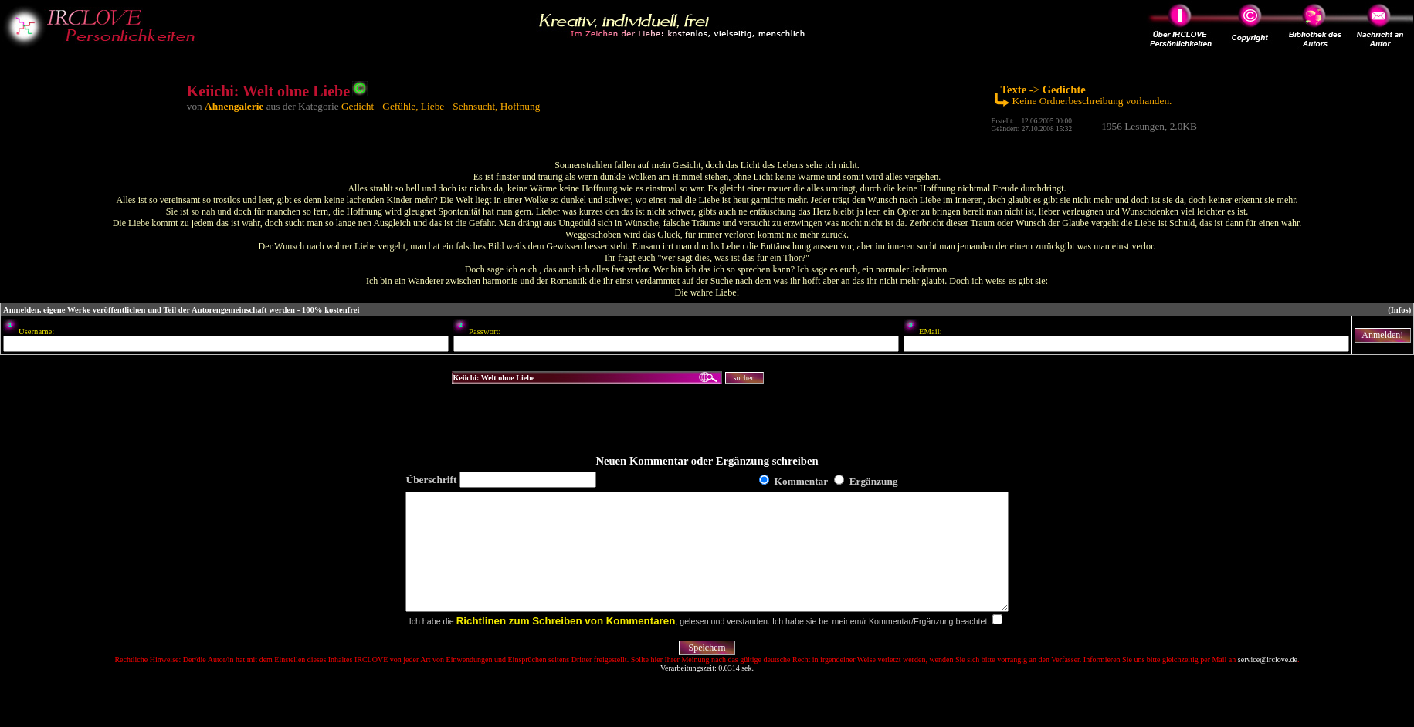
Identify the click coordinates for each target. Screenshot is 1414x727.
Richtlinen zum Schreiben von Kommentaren (566, 644)
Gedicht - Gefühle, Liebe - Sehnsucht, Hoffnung (440, 106)
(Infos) (1399, 310)
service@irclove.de (1267, 682)
